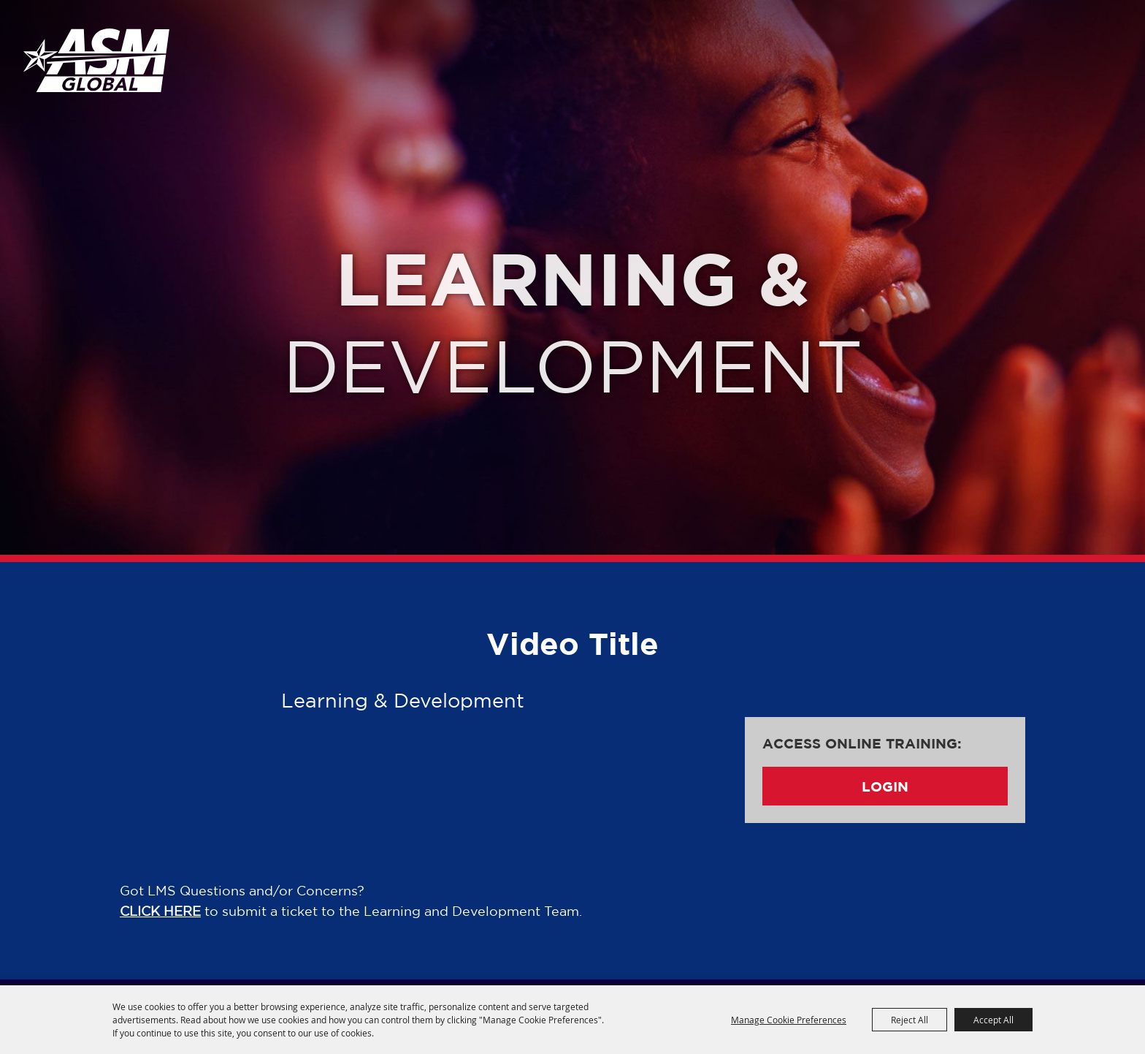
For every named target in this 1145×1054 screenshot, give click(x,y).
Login (885, 786)
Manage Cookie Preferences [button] (788, 1019)
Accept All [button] (993, 1019)
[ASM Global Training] (96, 59)
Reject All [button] (909, 1019)
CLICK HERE (160, 910)
